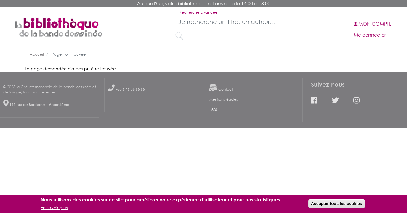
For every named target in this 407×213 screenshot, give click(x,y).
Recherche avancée (198, 12)
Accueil (37, 54)
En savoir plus (54, 208)
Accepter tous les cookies (336, 204)
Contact (225, 89)
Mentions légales (223, 99)
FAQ (213, 109)
